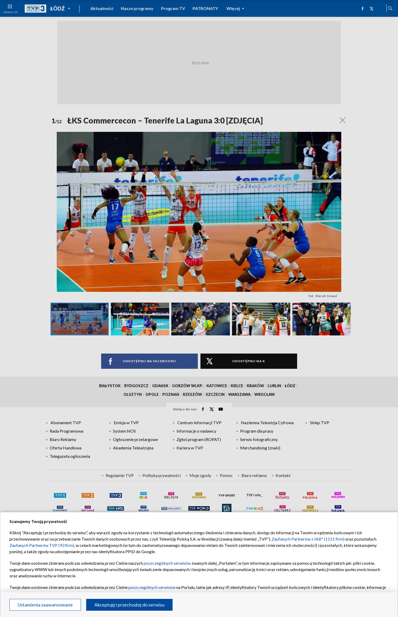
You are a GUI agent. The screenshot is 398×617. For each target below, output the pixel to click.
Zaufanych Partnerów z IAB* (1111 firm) (308, 538)
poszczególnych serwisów (167, 563)
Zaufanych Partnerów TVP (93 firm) (41, 545)
